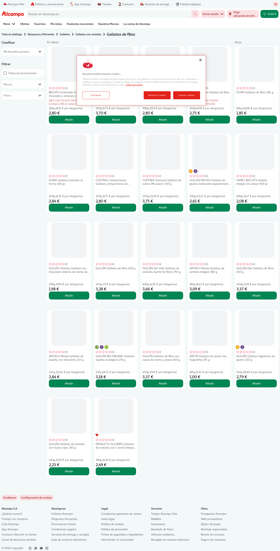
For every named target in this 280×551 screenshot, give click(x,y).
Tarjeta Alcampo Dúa (164, 513)
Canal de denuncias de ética (19, 539)
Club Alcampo (10, 524)
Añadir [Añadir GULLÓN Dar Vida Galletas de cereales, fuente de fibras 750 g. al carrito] (163, 295)
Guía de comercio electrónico (69, 539)
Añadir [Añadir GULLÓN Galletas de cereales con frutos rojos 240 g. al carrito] (69, 471)
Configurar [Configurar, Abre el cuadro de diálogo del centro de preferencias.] (95, 95)
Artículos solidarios (162, 534)
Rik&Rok (156, 519)
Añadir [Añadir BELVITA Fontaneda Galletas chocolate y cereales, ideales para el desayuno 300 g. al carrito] (69, 119)
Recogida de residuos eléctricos (170, 539)
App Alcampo (10, 529)
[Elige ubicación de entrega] (243, 14)
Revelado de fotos (162, 529)
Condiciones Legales (63, 529)
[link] (36, 497)
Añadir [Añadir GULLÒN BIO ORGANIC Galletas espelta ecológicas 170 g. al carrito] (116, 383)
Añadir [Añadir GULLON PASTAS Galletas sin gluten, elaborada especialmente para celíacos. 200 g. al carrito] (209, 207)
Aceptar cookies (187, 95)
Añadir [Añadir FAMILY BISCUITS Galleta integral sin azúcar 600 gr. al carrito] (256, 207)
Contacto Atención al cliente (19, 534)
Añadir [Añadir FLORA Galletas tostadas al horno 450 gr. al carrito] (69, 207)
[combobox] (109, 14)
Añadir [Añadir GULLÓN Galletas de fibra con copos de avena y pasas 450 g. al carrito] (163, 383)
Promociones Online (63, 524)
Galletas (65, 34)
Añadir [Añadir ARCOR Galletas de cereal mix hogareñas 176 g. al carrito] (209, 383)
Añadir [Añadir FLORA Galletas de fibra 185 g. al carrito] (256, 119)
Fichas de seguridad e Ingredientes (122, 534)
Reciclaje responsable (214, 529)
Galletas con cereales (88, 34)
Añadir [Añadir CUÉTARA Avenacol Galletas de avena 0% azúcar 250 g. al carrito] (163, 207)
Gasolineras (158, 524)
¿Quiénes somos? (12, 513)
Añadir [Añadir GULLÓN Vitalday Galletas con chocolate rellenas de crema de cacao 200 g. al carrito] (69, 295)
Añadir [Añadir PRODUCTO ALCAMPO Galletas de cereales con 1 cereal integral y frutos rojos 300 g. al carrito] (116, 471)
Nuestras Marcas (108, 24)
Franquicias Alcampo (213, 513)
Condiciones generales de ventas (121, 513)
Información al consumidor (117, 539)
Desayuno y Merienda (41, 34)
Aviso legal (108, 519)
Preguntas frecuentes (64, 519)
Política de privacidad (114, 529)
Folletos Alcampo (62, 513)
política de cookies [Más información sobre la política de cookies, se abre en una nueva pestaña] (134, 84)
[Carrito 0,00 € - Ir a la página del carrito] (269, 14)
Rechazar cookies (157, 95)
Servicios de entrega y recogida (70, 534)
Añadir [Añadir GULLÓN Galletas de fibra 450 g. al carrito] (116, 295)
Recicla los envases (212, 534)
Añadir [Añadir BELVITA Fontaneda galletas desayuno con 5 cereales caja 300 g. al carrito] (163, 119)
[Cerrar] (200, 60)
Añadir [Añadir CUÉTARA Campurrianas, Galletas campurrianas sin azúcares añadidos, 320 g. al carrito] (116, 207)
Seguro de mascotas (213, 539)
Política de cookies (112, 524)
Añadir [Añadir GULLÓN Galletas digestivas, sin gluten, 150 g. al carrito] (256, 383)
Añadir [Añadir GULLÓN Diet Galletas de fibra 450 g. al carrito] (256, 295)
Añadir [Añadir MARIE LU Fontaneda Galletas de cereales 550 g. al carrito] (116, 119)
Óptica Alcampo (211, 524)
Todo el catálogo (12, 34)
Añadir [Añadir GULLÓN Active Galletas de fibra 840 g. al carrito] (209, 119)
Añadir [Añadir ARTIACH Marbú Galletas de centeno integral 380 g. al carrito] (209, 295)
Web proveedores (211, 519)
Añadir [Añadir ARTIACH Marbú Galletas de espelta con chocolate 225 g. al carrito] (69, 383)
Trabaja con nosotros (15, 519)
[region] (141, 80)
